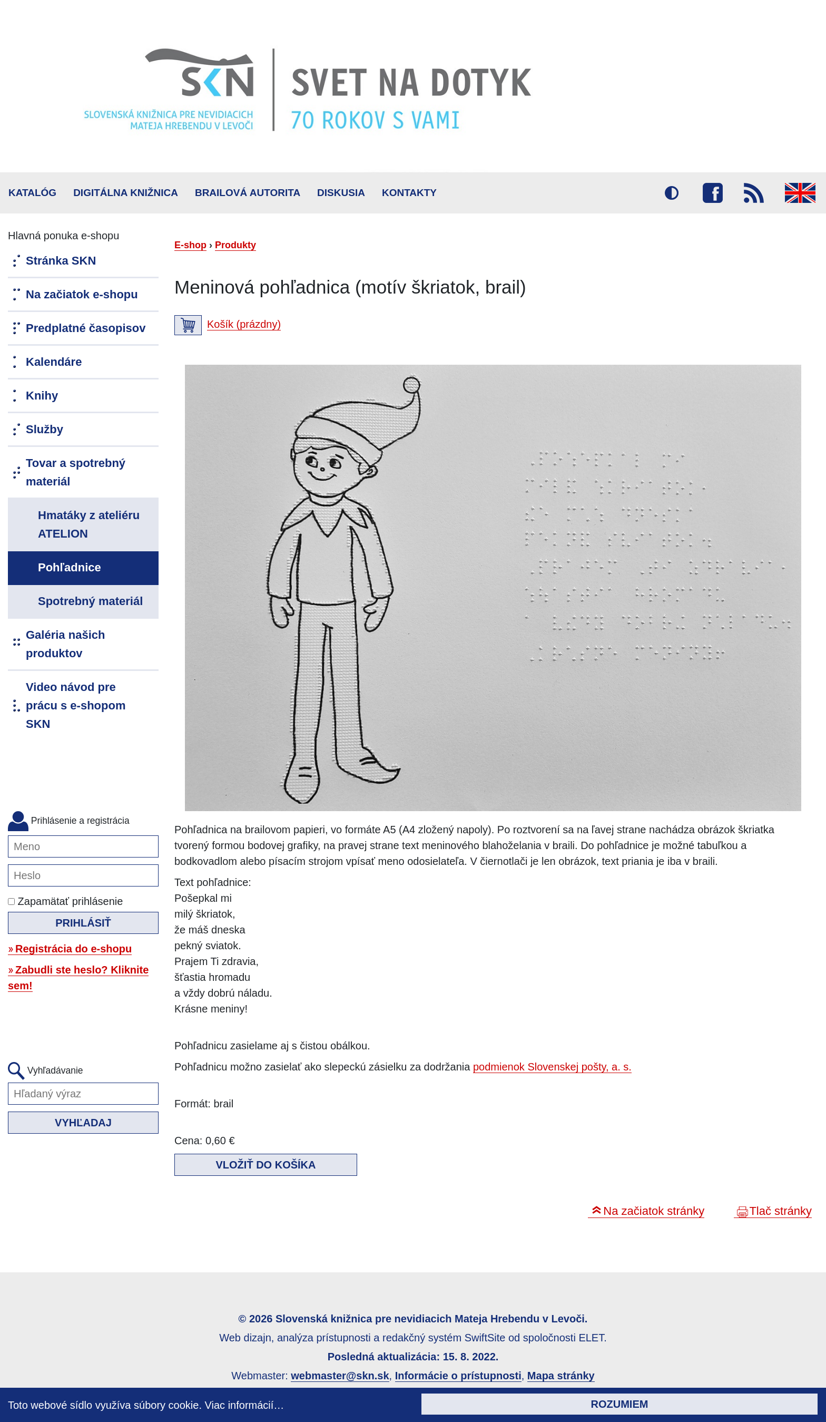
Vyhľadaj (83, 1122)
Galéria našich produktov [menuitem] (65, 644)
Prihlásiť (83, 923)
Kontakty (409, 192)
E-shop (190, 245)
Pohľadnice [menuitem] (69, 567)
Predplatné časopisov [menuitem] (85, 328)
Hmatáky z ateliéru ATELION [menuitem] (89, 524)
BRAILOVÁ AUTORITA (247, 192)
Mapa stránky (561, 1375)
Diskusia (341, 192)
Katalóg (32, 192)
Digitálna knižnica (125, 192)
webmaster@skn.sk (340, 1375)
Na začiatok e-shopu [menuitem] (82, 294)
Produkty (235, 245)
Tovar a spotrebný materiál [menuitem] (75, 472)
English (800, 192)
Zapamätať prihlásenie (65, 901)
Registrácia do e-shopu (73, 949)
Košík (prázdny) (244, 324)
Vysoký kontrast (671, 192)
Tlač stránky (780, 1211)
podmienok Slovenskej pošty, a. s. (552, 1067)
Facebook (712, 192)
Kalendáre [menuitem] (54, 361)
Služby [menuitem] (44, 429)
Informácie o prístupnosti (458, 1375)
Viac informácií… (244, 1405)
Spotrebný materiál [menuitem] (90, 601)
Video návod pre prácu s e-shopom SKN (75, 705)
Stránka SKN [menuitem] (61, 260)
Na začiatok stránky (653, 1211)
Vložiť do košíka (266, 1165)
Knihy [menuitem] (42, 395)
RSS (753, 192)
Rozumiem (619, 1404)
